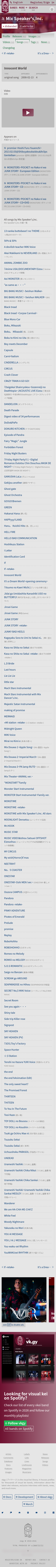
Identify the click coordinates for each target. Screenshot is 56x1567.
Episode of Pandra (14, 435)
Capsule (8, 350)
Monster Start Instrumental (19, 788)
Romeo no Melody (14, 953)
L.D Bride (9, 663)
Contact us (44, 1560)
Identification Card (14, 556)
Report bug (30, 1560)
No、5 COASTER (13, 870)
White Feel (10, 1215)
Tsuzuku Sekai (12, 1139)
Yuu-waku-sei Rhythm (16, 1246)
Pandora (8, 898)
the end (8, 1071)
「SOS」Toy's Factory (15, 1043)
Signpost (9, 1025)
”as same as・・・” (14, 285)
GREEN (8, 507)
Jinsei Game (11, 607)
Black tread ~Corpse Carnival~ (20, 313)
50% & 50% (10, 240)
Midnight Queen (13, 728)
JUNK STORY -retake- (15, 625)
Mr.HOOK (9, 825)
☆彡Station (10, 1056)
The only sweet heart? (16, 1084)
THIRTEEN (10, 1096)
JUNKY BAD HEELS (14, 631)
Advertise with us (18, 1563)
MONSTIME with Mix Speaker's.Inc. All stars (27, 813)
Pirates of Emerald (14, 916)
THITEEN (9, 1102)
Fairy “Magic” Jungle (15, 441)
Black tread (10, 307)
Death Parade (11, 410)
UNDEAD (9, 1158)
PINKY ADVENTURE (14, 910)
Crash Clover (11, 374)
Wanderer (9, 1203)
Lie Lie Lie (9, 675)
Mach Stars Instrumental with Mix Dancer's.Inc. (22, 696)
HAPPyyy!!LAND (13, 519)
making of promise (14, 710)
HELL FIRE (9, 532)
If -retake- (9, 569)
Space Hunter (11, 1049)
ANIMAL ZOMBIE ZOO (15, 262)
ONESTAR (9, 876)
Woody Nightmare (14, 1221)
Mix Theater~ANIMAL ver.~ (18, 776)
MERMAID (9, 716)
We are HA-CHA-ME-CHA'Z (18, 1209)
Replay (8, 935)
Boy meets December (16, 344)
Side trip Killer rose (14, 1019)
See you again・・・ (15, 1006)
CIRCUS (8, 368)
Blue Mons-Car (12, 319)
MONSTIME (10, 801)
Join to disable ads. (13, 1324)
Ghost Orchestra (13, 495)
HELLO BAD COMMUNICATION (20, 538)
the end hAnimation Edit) (18, 1078)
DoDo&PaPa (10, 422)
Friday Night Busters (15, 453)
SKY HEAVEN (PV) (13, 1037)
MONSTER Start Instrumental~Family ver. (26, 795)
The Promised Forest (15, 1090)
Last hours (10, 669)
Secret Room (11, 1000)
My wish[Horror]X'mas (16, 857)
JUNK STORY (11, 619)
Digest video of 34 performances (22, 416)
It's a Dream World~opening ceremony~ (26, 581)
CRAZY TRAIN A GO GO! (16, 381)
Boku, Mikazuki (12, 325)
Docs (8, 1497)
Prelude (8, 923)
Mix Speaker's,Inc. (24, 18)
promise (8, 929)
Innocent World (12, 575)
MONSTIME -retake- (15, 807)
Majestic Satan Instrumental (19, 704)
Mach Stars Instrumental (17, 688)
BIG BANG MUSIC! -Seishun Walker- (23, 291)
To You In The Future (15, 1108)
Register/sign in (13, 1560)
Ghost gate (10, 489)
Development (25, 1497)
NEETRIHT (10, 863)
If (5, 562)
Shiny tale (9, 1012)
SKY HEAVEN (11, 1031)
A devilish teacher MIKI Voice (20, 247)
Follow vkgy (17, 1423)
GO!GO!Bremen (12, 501)
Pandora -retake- (13, 904)
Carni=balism (11, 356)
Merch (29, 1504)
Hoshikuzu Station (14, 544)
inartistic (38, 1545)
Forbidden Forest (13, 447)
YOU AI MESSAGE (13, 1234)
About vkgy (46, 1497)
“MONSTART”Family (15, 782)
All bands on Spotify (19, 1428)
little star (9, 682)
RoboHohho (11, 941)
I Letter (8, 550)
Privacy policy (38, 1563)
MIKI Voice (10, 735)
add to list (27, 26)
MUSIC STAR (11, 832)
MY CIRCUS (10, 851)
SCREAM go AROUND (15, 978)
